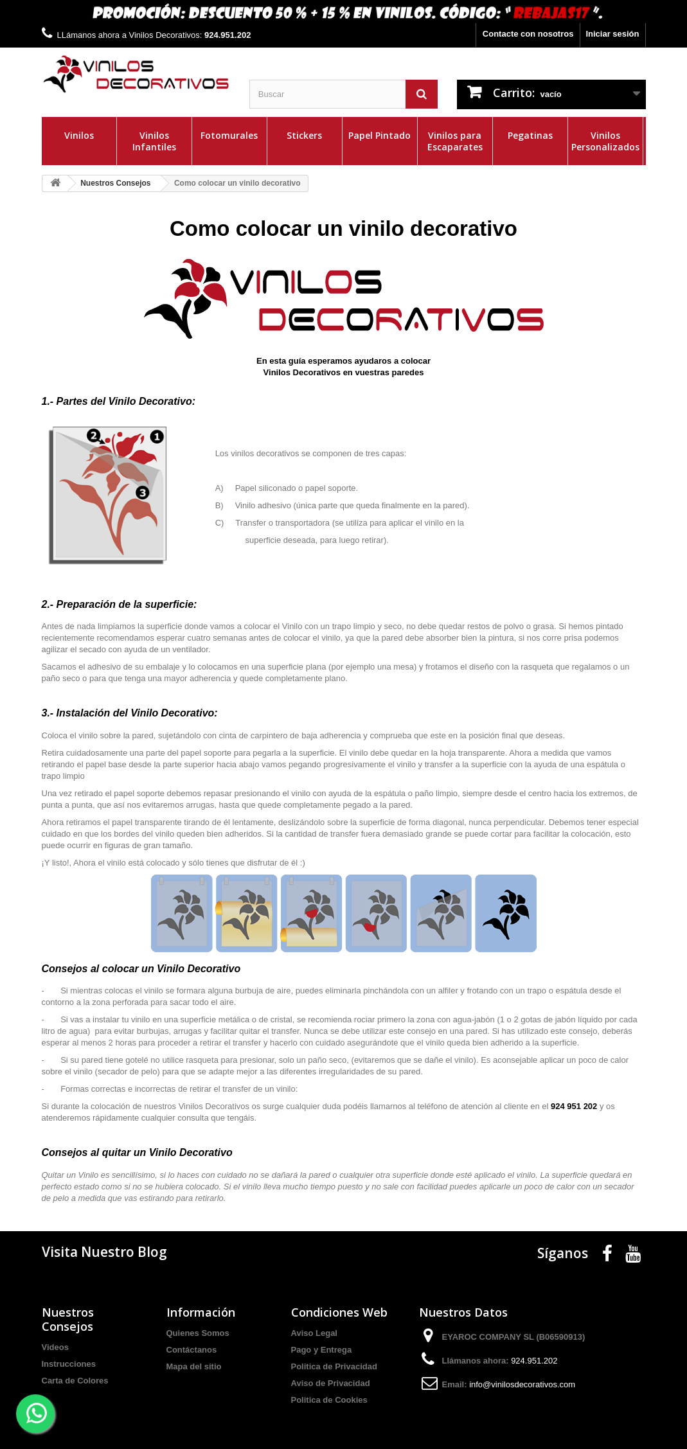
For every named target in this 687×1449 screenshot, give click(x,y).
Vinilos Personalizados (605, 141)
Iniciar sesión (612, 34)
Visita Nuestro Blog (104, 1252)
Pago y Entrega (321, 1350)
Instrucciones (69, 1364)
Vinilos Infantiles (154, 141)
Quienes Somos (197, 1333)
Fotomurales (229, 135)
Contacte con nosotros (528, 34)
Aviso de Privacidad (330, 1383)
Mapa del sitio (194, 1366)
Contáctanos (191, 1350)
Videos (55, 1347)
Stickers (304, 135)
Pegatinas (530, 135)
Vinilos (79, 135)
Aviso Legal (314, 1333)
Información (200, 1312)
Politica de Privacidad (334, 1366)
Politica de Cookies (329, 1400)
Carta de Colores (75, 1380)
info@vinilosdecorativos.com (522, 1384)
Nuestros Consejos (68, 1319)
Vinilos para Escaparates (455, 141)
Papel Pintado (379, 135)
